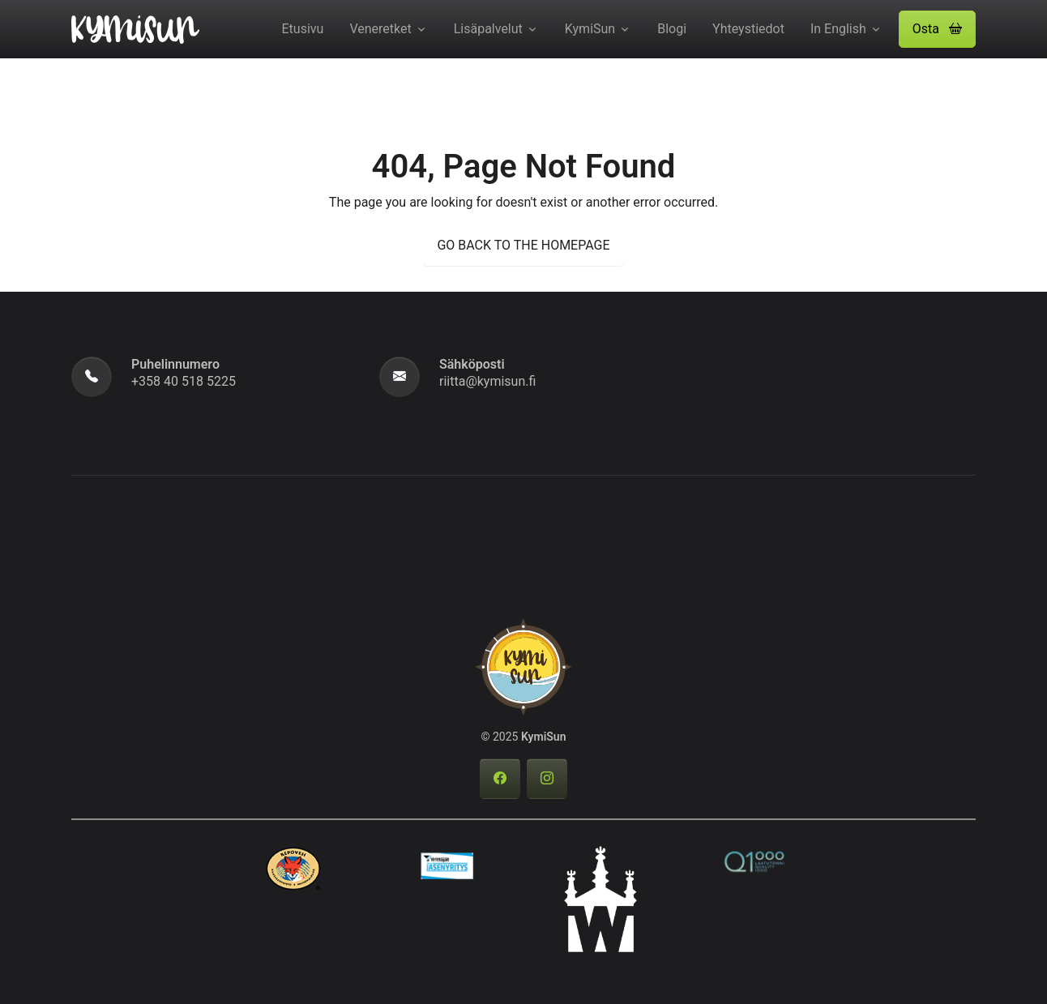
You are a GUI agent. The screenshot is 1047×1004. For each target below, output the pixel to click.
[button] (937, 29)
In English (838, 28)
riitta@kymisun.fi (487, 381)
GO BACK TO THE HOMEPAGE (523, 245)
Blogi (671, 28)
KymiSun (590, 28)
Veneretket (380, 28)
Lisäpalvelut (488, 28)
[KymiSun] (135, 27)
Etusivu (303, 28)
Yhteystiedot (748, 28)
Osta (937, 28)
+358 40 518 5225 (183, 381)
